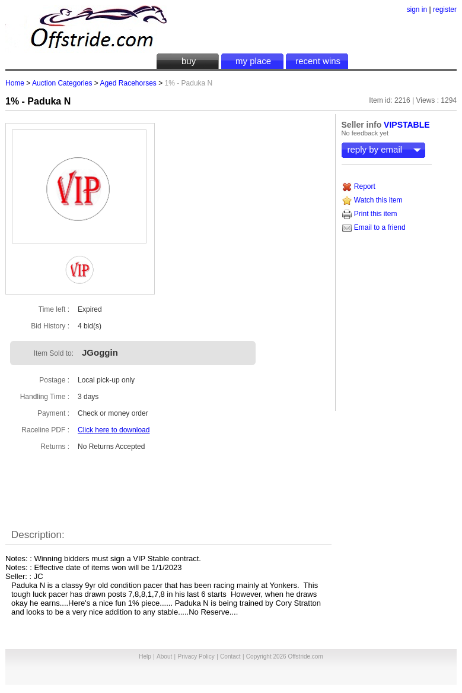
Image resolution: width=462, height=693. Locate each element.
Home (14, 83)
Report (358, 186)
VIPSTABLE (407, 124)
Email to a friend (374, 227)
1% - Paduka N (38, 101)
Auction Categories (62, 83)
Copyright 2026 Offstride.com (284, 656)
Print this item (369, 214)
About (164, 656)
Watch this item (372, 200)
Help (145, 656)
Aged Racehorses (128, 83)
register (445, 9)
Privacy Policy (196, 656)
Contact (230, 656)
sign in (417, 9)
